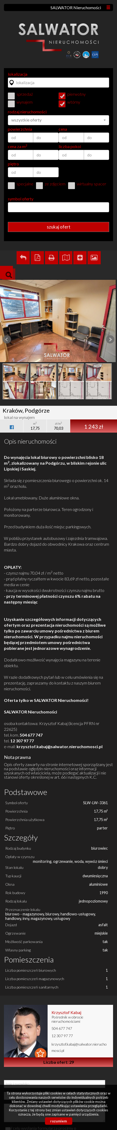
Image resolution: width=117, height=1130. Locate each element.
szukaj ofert (58, 227)
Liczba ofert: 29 (58, 1062)
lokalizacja (17, 74)
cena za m (17, 146)
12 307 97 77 (62, 1035)
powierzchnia (20, 129)
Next (110, 339)
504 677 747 (62, 1028)
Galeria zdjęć (94, 257)
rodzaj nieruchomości (27, 112)
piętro (13, 164)
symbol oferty (20, 199)
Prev (7, 339)
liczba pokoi (70, 146)
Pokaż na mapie (65, 257)
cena (63, 129)
